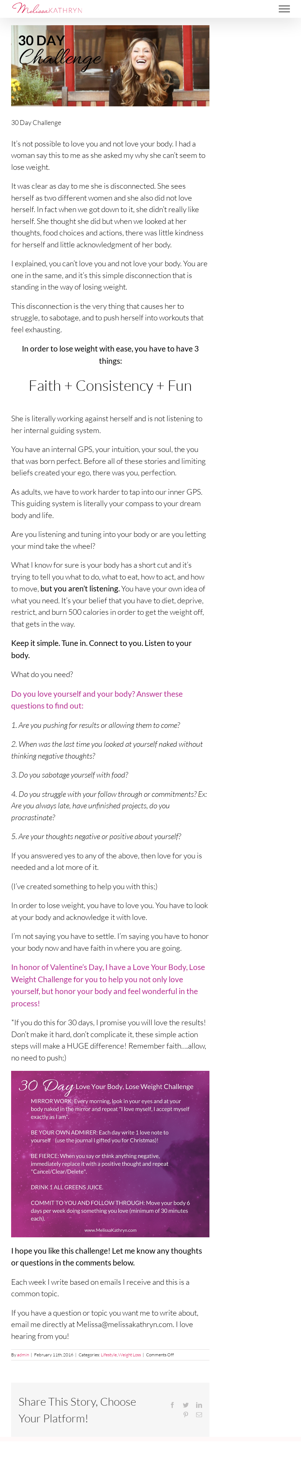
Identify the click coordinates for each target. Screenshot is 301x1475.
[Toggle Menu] (284, 9)
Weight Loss (129, 1354)
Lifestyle (109, 1354)
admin (23, 1354)
